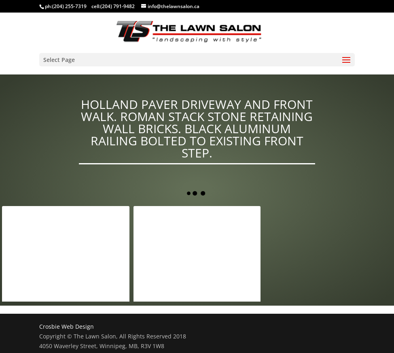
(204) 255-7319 (69, 6)
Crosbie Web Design (66, 326)
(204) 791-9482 (117, 6)
